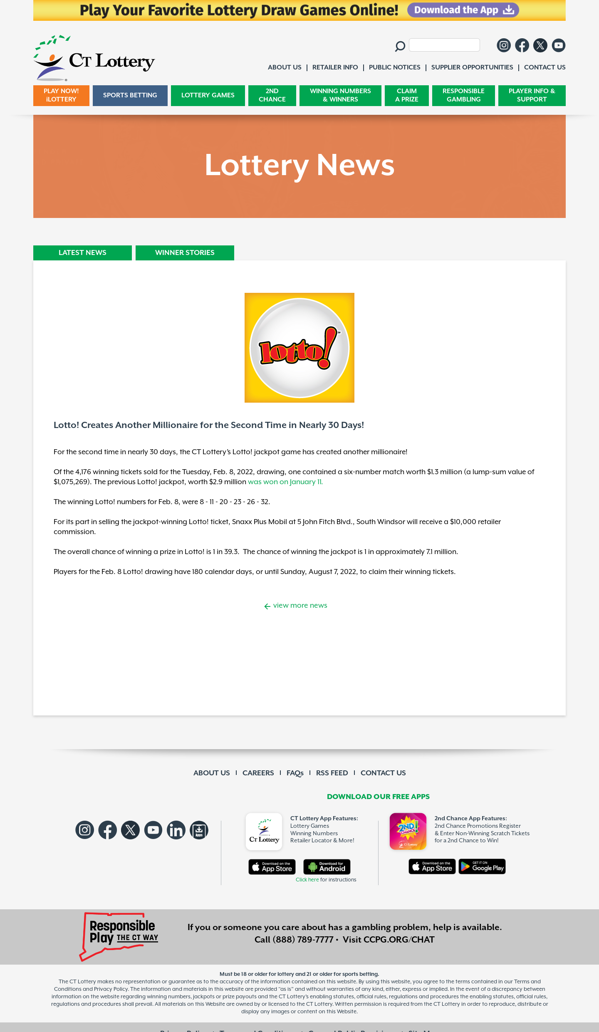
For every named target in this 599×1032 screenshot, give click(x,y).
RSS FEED (332, 773)
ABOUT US (211, 773)
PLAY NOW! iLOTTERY (61, 95)
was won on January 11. (285, 482)
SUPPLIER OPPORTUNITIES (472, 68)
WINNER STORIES (185, 253)
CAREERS (258, 773)
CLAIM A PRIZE (406, 95)
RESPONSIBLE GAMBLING (464, 95)
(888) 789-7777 (303, 940)
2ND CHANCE (272, 95)
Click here (307, 880)
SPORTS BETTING (130, 95)
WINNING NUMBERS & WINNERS (340, 95)
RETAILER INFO (335, 68)
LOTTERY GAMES (208, 95)
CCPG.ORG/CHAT (399, 940)
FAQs (295, 773)
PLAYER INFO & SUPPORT (532, 95)
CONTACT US (383, 773)
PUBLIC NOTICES (395, 68)
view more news (299, 605)
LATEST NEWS (82, 253)
